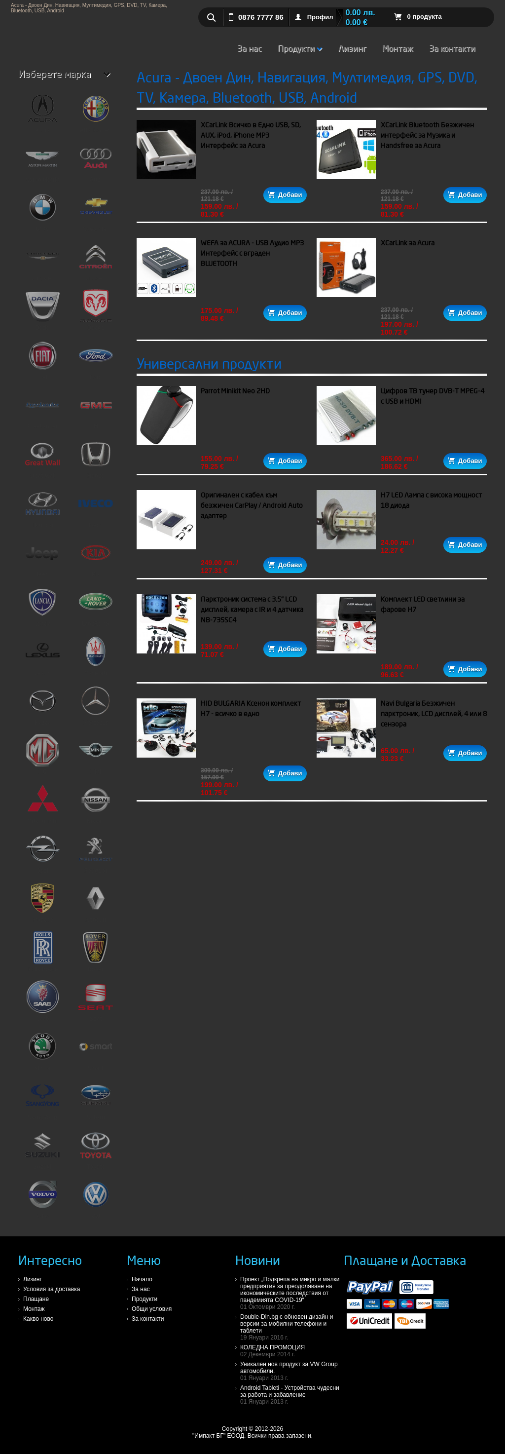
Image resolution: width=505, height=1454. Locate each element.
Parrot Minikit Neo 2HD (235, 390)
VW (95, 1198)
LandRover (95, 606)
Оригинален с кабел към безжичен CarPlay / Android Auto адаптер (252, 505)
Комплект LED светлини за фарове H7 (423, 604)
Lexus (42, 655)
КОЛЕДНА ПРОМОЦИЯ (292, 1351)
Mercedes (95, 705)
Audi (95, 162)
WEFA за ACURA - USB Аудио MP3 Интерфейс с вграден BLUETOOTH (252, 253)
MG (42, 754)
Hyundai (42, 507)
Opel (42, 853)
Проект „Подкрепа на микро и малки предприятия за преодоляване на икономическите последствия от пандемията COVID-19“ (292, 1293)
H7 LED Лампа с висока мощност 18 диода (431, 500)
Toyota (95, 1149)
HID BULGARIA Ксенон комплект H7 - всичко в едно (251, 708)
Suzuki (42, 1149)
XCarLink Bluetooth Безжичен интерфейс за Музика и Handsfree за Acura (427, 135)
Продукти (300, 48)
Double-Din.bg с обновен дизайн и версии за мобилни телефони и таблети (292, 1327)
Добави (285, 194)
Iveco (95, 507)
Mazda (42, 705)
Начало (142, 1279)
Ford (95, 359)
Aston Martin (42, 162)
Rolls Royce (42, 951)
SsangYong (42, 1099)
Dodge (95, 310)
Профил (320, 17)
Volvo (42, 1198)
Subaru (95, 1099)
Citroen (95, 260)
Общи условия (152, 1308)
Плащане (36, 1299)
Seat (95, 1001)
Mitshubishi (42, 803)
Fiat (42, 359)
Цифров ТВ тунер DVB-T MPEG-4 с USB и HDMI (432, 396)
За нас (249, 48)
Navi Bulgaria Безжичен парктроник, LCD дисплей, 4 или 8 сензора (434, 713)
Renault (95, 902)
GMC (95, 408)
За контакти (452, 48)
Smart (95, 1050)
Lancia (42, 606)
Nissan (95, 803)
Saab (42, 1001)
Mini (95, 754)
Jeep (42, 557)
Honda (95, 458)
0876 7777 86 (261, 17)
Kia (95, 557)
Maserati (95, 655)
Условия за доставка (51, 1289)
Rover (95, 951)
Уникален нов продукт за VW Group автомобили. (292, 1371)
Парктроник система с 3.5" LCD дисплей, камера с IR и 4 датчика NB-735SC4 (252, 609)
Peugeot (95, 853)
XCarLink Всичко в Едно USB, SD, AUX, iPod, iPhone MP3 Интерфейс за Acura (251, 135)
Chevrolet (95, 211)
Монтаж (397, 48)
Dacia (42, 310)
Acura (42, 112)
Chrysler (42, 260)
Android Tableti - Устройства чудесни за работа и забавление (292, 1394)
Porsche (42, 902)
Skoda (42, 1050)
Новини (257, 1260)
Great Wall (42, 458)
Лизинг (352, 48)
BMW (42, 211)
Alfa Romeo (95, 112)
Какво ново (38, 1318)
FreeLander (42, 408)
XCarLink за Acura (407, 242)
